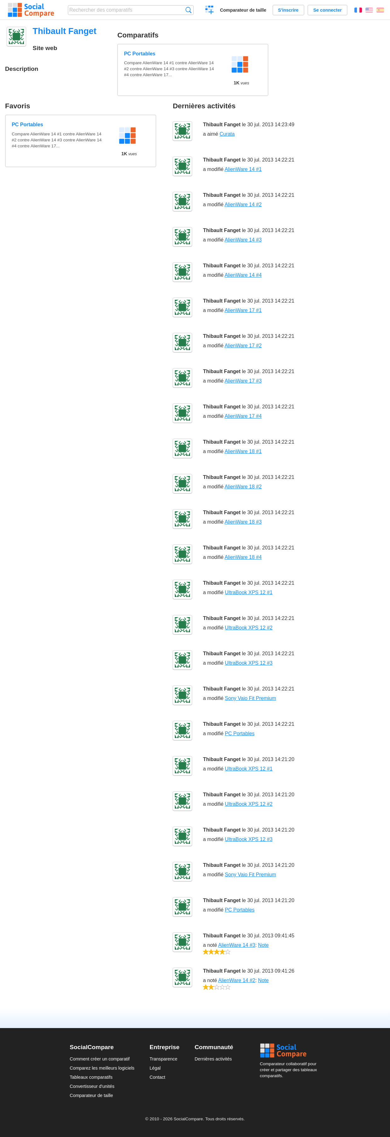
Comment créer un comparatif (99, 1058)
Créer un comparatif (209, 10)
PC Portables (140, 53)
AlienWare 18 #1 (243, 451)
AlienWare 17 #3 (243, 381)
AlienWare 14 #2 (243, 204)
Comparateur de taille (243, 10)
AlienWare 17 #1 (243, 310)
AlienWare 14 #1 (243, 169)
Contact (157, 1077)
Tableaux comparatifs (91, 1077)
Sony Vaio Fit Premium (250, 698)
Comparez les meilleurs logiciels (102, 1068)
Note (263, 945)
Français (358, 10)
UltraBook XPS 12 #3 (248, 663)
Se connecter (327, 10)
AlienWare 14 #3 (243, 239)
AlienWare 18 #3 (243, 522)
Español (380, 10)
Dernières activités (213, 1058)
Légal (155, 1068)
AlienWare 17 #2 (243, 345)
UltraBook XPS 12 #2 (248, 627)
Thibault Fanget (221, 124)
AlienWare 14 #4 (243, 275)
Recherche (189, 10)
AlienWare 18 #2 (243, 486)
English (369, 10)
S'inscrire (288, 10)
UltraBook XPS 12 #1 (248, 592)
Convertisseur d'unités (92, 1086)
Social (290, 1050)
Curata (227, 134)
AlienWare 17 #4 (243, 416)
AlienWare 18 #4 (243, 557)
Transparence (163, 1058)
